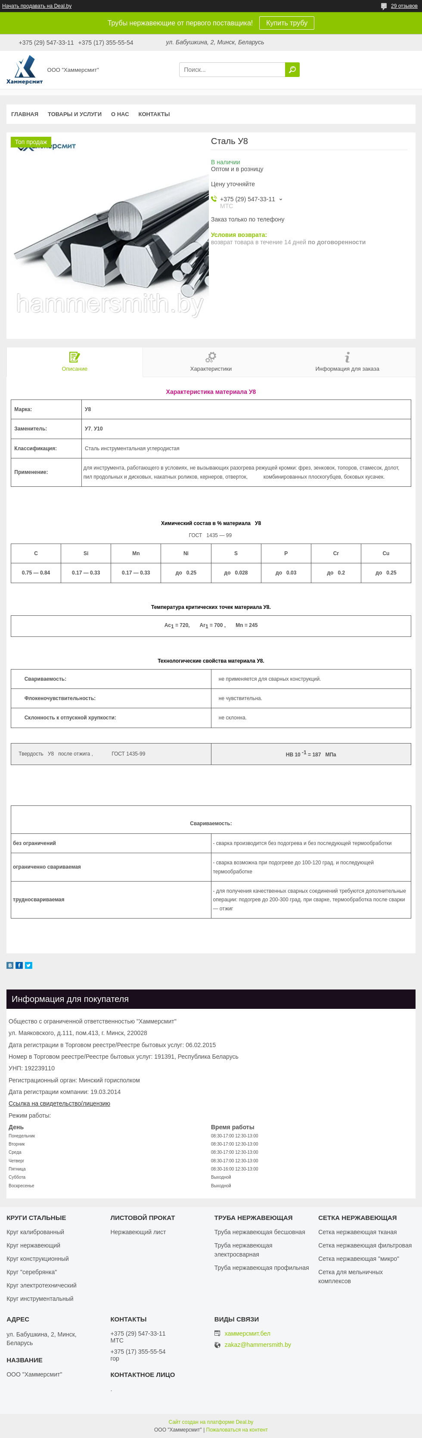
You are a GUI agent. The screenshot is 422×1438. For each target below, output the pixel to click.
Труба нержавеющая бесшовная (259, 1232)
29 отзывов (404, 6)
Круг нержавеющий (33, 1245)
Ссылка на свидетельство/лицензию (59, 1103)
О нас (120, 114)
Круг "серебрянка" (31, 1272)
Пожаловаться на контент (237, 1430)
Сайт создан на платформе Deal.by (211, 1422)
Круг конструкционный (37, 1258)
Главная (24, 114)
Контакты (154, 114)
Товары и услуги (75, 114)
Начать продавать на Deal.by (36, 6)
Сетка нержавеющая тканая (357, 1232)
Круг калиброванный (35, 1232)
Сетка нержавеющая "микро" (358, 1258)
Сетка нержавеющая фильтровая (365, 1245)
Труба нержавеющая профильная (261, 1267)
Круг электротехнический (41, 1285)
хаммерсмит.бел (247, 1333)
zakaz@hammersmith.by (258, 1345)
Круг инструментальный (39, 1298)
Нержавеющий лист (138, 1232)
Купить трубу (286, 23)
